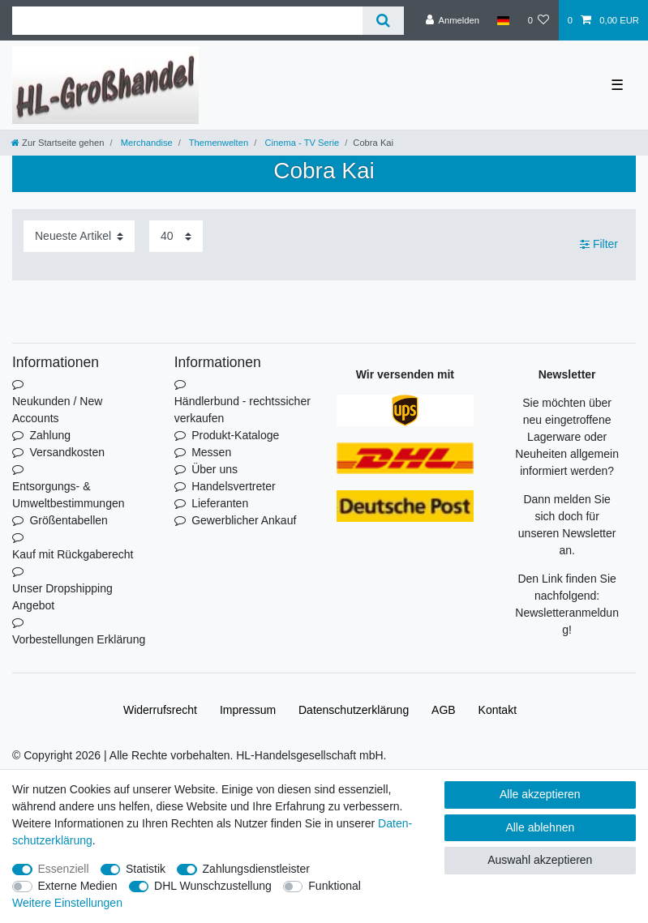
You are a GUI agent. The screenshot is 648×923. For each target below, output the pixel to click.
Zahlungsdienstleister (256, 868)
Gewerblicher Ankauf (243, 520)
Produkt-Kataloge (235, 435)
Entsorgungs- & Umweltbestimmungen (68, 495)
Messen (211, 452)
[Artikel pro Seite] (176, 236)
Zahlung (50, 435)
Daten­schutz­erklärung (353, 709)
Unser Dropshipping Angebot (62, 597)
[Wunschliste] (538, 20)
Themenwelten (217, 142)
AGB (443, 709)
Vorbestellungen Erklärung (78, 639)
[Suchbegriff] (187, 20)
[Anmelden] (452, 20)
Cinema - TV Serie (300, 142)
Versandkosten (67, 452)
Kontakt (497, 709)
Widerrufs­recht (160, 709)
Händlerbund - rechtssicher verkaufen (242, 410)
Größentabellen (68, 520)
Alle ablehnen (539, 827)
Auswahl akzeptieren (539, 859)
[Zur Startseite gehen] (57, 142)
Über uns (214, 469)
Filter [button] (599, 244)
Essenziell (63, 868)
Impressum (248, 709)
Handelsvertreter (233, 486)
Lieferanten (219, 503)
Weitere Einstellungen (67, 902)
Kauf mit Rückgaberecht (72, 554)
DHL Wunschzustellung (213, 885)
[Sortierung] (79, 236)
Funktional (334, 885)
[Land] (503, 20)
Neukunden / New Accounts (57, 410)
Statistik (145, 868)
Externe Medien (78, 885)
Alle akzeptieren (540, 794)
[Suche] (383, 20)
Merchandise (145, 142)
